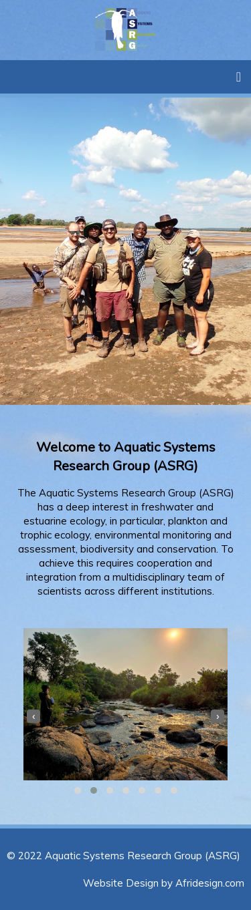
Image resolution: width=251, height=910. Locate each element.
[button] (78, 790)
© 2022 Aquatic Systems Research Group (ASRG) (123, 855)
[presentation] (33, 716)
